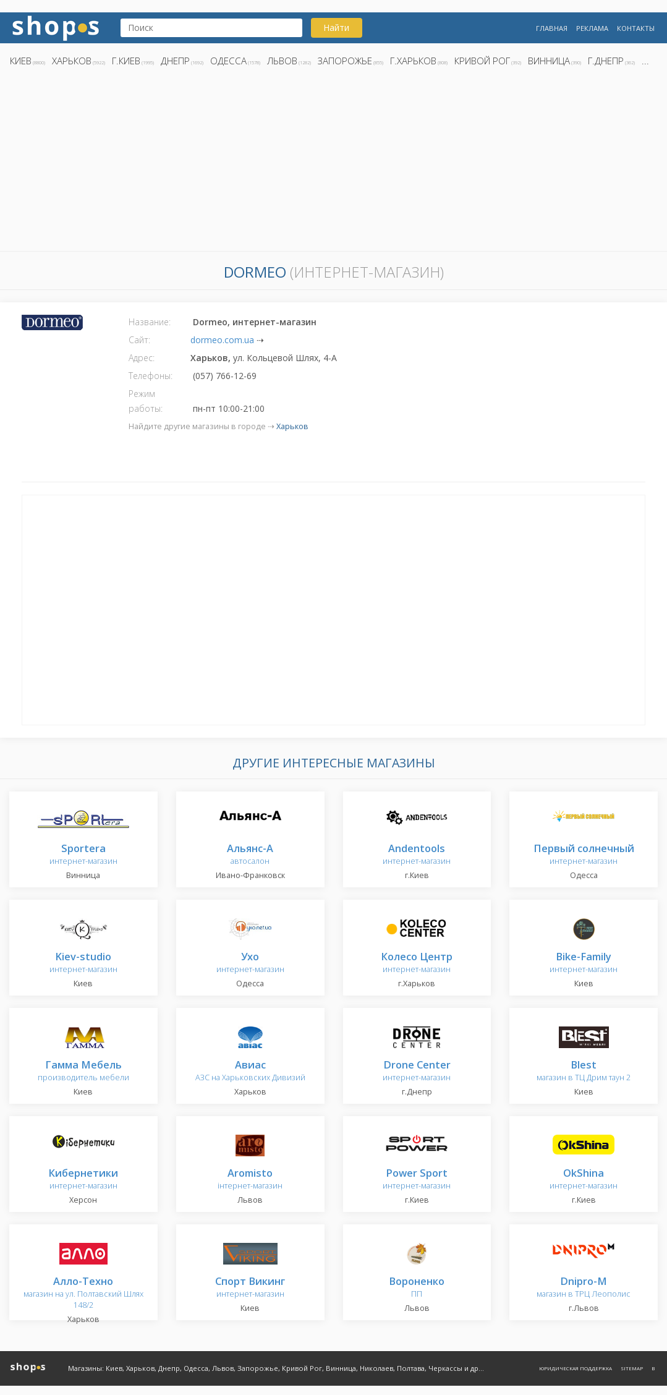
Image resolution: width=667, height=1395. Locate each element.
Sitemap (632, 1368)
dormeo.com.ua (222, 340)
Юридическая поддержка (575, 1368)
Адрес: (142, 358)
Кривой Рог (482, 60)
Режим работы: (146, 401)
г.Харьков (413, 60)
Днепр (175, 60)
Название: (150, 322)
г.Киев (126, 60)
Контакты (636, 28)
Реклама (592, 28)
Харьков (71, 60)
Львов (282, 60)
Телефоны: (150, 376)
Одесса (228, 60)
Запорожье (345, 60)
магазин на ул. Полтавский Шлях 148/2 (83, 1293)
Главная (551, 28)
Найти (336, 27)
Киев (21, 60)
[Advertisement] (333, 162)
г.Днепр (606, 60)
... (645, 60)
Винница (549, 60)
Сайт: (139, 340)
